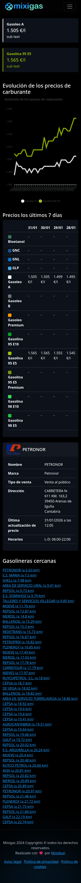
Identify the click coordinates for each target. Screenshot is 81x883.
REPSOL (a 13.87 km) (19, 611)
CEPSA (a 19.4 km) (17, 709)
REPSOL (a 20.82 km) (19, 775)
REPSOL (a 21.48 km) (19, 796)
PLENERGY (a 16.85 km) (21, 647)
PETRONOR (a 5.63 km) (21, 570)
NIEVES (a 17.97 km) (19, 673)
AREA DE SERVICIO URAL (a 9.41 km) (32, 585)
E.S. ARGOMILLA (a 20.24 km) (26, 750)
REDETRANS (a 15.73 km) (23, 631)
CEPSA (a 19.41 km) (18, 719)
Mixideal (58, 853)
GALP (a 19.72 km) (17, 739)
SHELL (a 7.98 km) (17, 580)
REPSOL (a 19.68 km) (19, 734)
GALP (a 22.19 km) (17, 816)
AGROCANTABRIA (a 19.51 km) (27, 724)
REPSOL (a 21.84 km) (19, 811)
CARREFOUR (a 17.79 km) (23, 667)
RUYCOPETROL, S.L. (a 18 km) (26, 678)
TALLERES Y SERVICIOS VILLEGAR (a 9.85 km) (38, 601)
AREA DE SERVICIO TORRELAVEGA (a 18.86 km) (40, 698)
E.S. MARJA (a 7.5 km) (20, 575)
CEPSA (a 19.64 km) (18, 729)
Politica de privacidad (41, 861)
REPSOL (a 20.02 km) (19, 745)
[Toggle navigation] (70, 6)
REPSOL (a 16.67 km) (19, 637)
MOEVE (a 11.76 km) (19, 606)
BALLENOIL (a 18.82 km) (22, 693)
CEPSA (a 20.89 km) (18, 786)
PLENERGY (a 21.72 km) (21, 801)
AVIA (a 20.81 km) (17, 770)
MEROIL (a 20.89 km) (19, 780)
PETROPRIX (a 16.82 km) (22, 642)
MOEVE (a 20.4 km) (18, 755)
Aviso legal (12, 861)
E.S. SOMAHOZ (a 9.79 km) (24, 595)
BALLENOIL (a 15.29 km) (22, 621)
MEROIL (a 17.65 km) (19, 657)
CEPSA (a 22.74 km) (18, 822)
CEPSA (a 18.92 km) (18, 703)
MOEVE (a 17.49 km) (19, 652)
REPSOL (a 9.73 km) (18, 590)
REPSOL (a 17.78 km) (19, 662)
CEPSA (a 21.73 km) (18, 806)
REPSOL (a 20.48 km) (19, 760)
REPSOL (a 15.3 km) (18, 626)
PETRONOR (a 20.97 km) (22, 791)
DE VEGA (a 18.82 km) (20, 688)
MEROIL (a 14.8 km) (18, 616)
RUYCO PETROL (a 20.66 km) (25, 765)
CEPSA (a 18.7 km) (17, 683)
